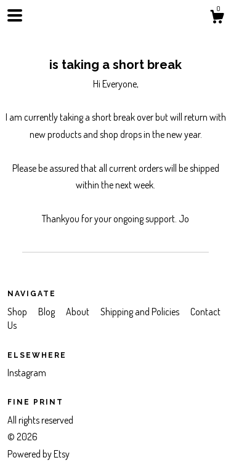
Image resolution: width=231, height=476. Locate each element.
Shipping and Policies (140, 311)
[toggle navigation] (14, 15)
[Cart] (217, 18)
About (78, 311)
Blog (47, 311)
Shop (18, 311)
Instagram (26, 372)
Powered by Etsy (38, 454)
